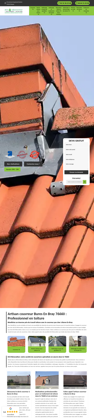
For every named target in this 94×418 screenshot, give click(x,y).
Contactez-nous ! (33, 164)
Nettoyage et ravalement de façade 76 (51, 11)
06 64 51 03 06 (83, 3)
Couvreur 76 (32, 8)
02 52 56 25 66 (65, 3)
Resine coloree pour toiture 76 (38, 11)
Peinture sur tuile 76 (73, 9)
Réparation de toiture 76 (79, 9)
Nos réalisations (13, 164)
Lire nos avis (10, 414)
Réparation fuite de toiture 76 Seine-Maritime (59, 11)
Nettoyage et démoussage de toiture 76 (66, 9)
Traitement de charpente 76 (86, 10)
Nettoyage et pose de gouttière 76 (44, 10)
